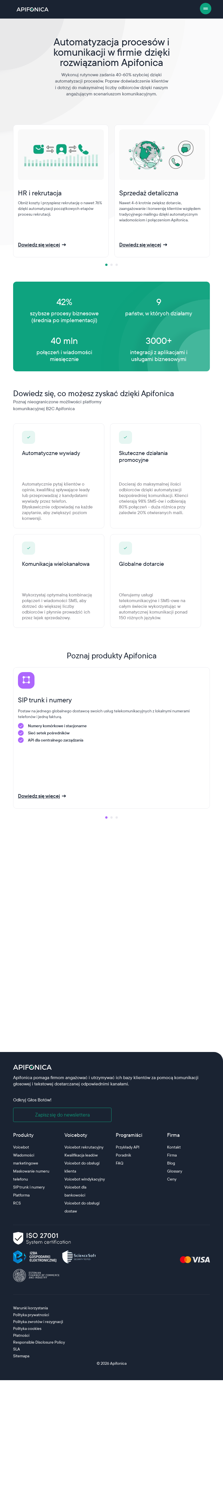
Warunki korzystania (30, 1307)
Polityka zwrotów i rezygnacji (38, 1321)
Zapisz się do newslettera (62, 1114)
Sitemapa (21, 1355)
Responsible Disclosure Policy (39, 1342)
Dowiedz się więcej (39, 244)
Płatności (21, 1335)
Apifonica (118, 1363)
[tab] (106, 265)
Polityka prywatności (31, 1314)
